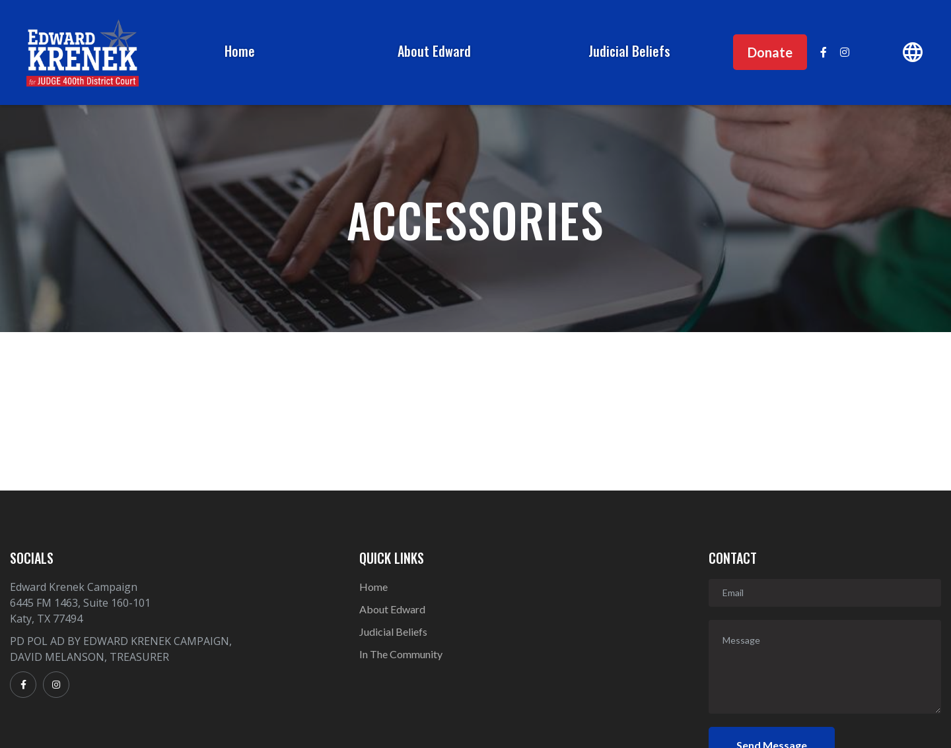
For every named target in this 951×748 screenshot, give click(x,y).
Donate (770, 52)
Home (240, 51)
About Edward (434, 51)
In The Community (400, 654)
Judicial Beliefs (629, 51)
